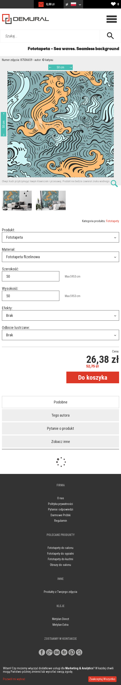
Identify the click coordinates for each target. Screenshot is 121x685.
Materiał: (8, 249)
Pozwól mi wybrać (14, 679)
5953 (73, 276)
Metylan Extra (60, 624)
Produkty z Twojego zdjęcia (60, 591)
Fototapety (112, 221)
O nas (60, 498)
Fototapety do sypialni (60, 553)
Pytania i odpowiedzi (60, 509)
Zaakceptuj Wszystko (102, 679)
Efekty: (7, 308)
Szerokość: (10, 269)
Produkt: (8, 230)
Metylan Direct (60, 619)
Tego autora (60, 415)
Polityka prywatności (60, 504)
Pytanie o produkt (60, 428)
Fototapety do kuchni (60, 559)
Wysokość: (10, 288)
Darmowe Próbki (61, 515)
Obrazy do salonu (60, 565)
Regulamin (60, 520)
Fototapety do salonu (60, 548)
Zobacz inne (60, 441)
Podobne (60, 402)
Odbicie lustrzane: (16, 327)
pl (73, 4)
